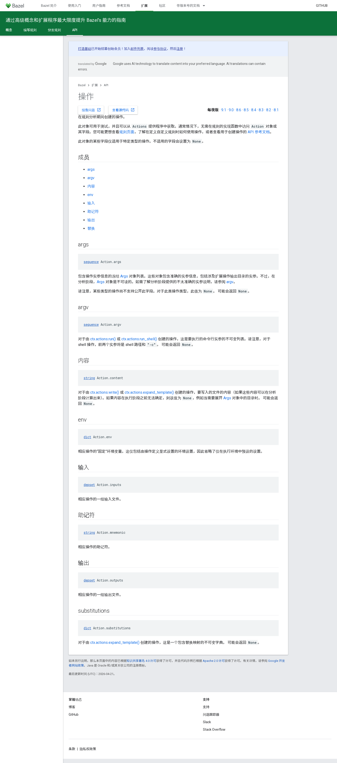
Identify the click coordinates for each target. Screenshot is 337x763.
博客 (72, 707)
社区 (162, 5)
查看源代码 (123, 110)
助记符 (93, 211)
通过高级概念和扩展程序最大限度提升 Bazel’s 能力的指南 (66, 20)
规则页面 (126, 132)
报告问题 (91, 110)
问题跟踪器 (211, 714)
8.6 (238, 110)
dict (87, 437)
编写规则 (30, 30)
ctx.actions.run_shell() (139, 339)
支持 (206, 707)
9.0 (231, 110)
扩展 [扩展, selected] (144, 5)
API (106, 85)
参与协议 (160, 49)
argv (90, 178)
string (89, 378)
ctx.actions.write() (104, 392)
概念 (9, 30)
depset (89, 484)
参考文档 (123, 5)
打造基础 (84, 49)
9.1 (223, 110)
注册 (179, 49)
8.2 (268, 110)
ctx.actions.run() (103, 339)
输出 (91, 220)
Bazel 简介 (49, 5)
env (90, 195)
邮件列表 (137, 49)
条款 (72, 749)
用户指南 (98, 5)
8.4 (253, 110)
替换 (91, 228)
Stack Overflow (214, 729)
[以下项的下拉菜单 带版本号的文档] (206, 5)
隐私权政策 (88, 749)
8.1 (276, 110)
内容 (91, 186)
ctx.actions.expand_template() (149, 392)
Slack (207, 722)
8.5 (246, 110)
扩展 (95, 85)
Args (124, 276)
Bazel (82, 85)
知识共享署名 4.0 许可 (141, 661)
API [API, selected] (74, 30)
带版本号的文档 (188, 5)
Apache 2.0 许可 (214, 661)
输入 (91, 203)
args (91, 169)
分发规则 (54, 30)
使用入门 (74, 5)
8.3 (261, 110)
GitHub (322, 5)
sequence (91, 261)
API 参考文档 (259, 132)
